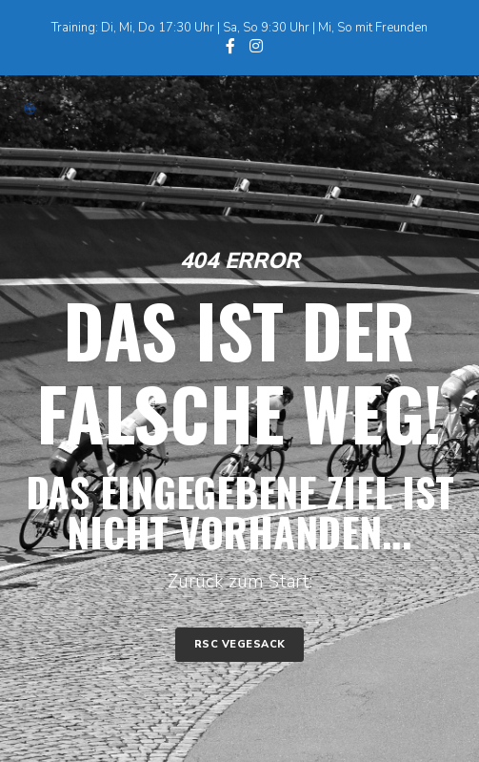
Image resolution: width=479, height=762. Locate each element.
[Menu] (435, 108)
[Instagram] (256, 45)
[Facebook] (230, 45)
